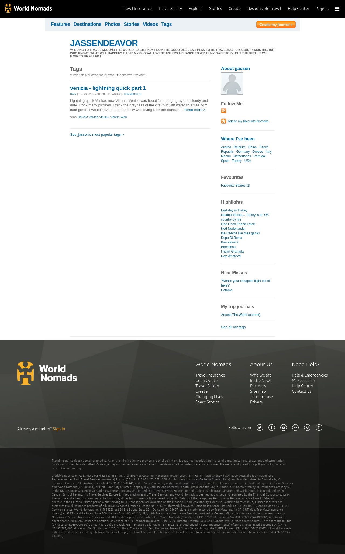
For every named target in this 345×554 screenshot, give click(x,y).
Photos (112, 24)
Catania (226, 290)
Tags (166, 24)
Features (60, 24)
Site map (258, 391)
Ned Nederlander (233, 229)
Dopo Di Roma (231, 238)
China (252, 147)
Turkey (237, 161)
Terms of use (261, 396)
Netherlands (242, 156)
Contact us (301, 391)
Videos (150, 24)
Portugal (260, 156)
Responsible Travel (264, 8)
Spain (225, 161)
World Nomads (28, 9)
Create (235, 8)
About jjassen (235, 68)
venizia (104, 117)
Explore (195, 8)
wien (124, 117)
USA (247, 161)
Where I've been (238, 138)
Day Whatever (231, 256)
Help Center (298, 8)
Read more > (195, 110)
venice (93, 117)
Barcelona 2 (229, 242)
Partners (258, 386)
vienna (114, 117)
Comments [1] (133, 94)
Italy (269, 152)
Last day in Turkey (234, 210)
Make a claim (303, 380)
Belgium (239, 147)
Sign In (322, 8)
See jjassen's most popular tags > (97, 135)
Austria (226, 147)
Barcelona (228, 247)
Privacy (256, 402)
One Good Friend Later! (238, 224)
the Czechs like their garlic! (240, 233)
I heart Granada (232, 251)
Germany (243, 152)
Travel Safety (170, 8)
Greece (257, 152)
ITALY (73, 94)
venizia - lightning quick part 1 (108, 88)
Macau (226, 156)
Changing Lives (209, 396)
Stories (215, 8)
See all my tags (233, 327)
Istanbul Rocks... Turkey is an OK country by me (245, 217)
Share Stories (207, 402)
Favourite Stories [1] (235, 185)
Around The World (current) (240, 315)
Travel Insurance (137, 8)
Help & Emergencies (310, 375)
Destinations (88, 24)
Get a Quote (206, 380)
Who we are (261, 375)
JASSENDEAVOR (104, 43)
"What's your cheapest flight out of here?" (245, 283)
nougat (83, 117)
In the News (260, 380)
